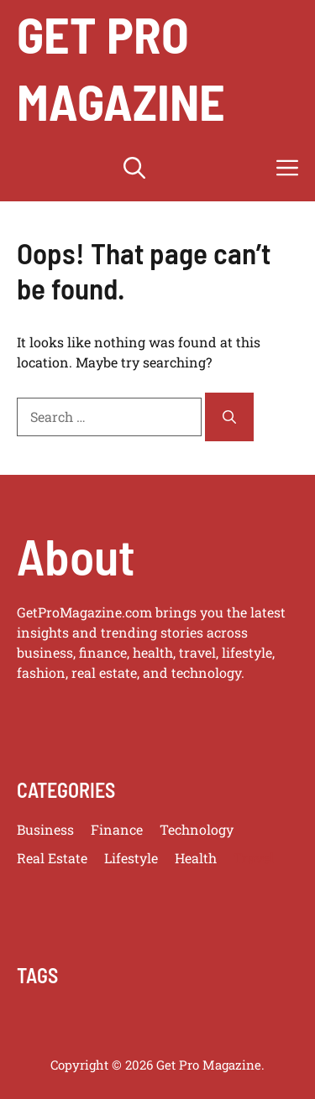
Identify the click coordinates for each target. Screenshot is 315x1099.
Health (196, 858)
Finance (117, 829)
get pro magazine (121, 67)
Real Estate (52, 858)
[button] (134, 167)
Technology (197, 829)
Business (45, 829)
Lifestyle (131, 858)
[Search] (229, 417)
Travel (254, 858)
